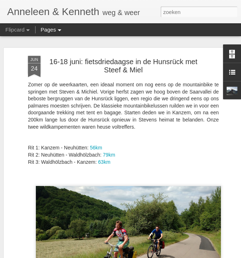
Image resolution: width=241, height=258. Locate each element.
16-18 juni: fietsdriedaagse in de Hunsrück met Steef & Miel (123, 66)
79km (109, 155)
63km (104, 162)
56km (96, 147)
